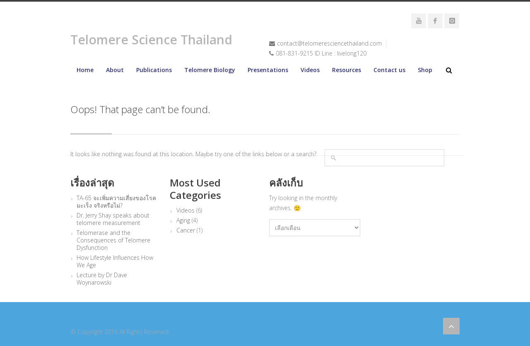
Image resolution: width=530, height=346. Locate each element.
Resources (346, 70)
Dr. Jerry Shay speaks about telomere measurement (113, 219)
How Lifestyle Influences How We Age (115, 261)
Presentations (268, 70)
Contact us (389, 70)
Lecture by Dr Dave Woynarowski (102, 278)
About (115, 70)
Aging (183, 220)
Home (85, 70)
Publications (154, 70)
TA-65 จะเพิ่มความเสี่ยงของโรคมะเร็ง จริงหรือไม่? (116, 201)
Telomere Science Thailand (151, 39)
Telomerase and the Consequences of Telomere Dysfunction (113, 240)
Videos (310, 70)
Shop (425, 70)
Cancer (185, 230)
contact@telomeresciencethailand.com (329, 43)
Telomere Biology (209, 70)
